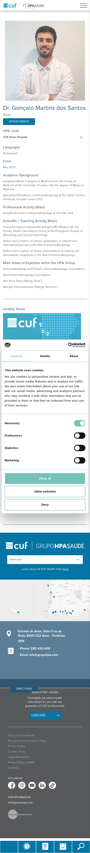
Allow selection (45, 491)
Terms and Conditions (21, 735)
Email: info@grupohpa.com (39, 655)
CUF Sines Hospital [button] (15, 137)
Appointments (19, 121)
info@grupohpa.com (20, 802)
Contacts (13, 768)
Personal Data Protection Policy (27, 741)
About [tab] (74, 356)
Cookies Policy (17, 751)
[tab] (45, 138)
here (66, 569)
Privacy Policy (16, 746)
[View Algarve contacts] (64, 600)
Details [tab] (45, 356)
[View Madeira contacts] (19, 600)
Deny (45, 504)
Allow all (45, 478)
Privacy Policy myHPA (21, 762)
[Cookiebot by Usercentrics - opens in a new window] (67, 345)
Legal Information (18, 757)
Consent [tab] (16, 356)
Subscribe (38, 715)
